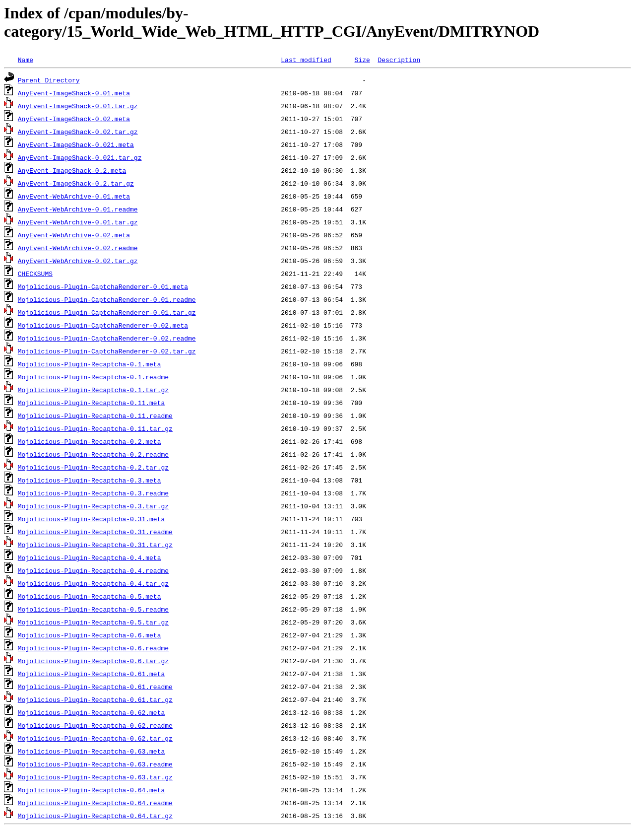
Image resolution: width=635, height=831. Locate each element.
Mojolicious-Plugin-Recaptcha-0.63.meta (91, 751)
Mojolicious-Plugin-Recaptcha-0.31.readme (95, 531)
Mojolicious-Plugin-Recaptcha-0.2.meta (89, 441)
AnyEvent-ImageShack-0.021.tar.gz (80, 157)
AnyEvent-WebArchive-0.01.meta (74, 196)
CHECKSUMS (35, 273)
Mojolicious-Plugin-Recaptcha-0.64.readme (95, 802)
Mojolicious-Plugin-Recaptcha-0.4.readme (93, 570)
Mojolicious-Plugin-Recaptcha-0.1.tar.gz (93, 389)
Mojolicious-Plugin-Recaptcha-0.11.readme (95, 415)
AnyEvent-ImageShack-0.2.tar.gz (76, 183)
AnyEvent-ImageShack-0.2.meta (72, 170)
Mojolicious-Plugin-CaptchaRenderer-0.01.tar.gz (107, 312)
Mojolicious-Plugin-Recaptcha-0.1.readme (93, 376)
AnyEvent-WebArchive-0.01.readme (78, 209)
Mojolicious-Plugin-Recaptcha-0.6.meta (89, 634)
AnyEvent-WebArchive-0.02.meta (74, 234)
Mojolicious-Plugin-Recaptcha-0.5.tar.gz (93, 622)
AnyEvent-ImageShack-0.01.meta (74, 92)
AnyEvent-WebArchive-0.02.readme (78, 247)
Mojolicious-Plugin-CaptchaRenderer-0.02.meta (103, 325)
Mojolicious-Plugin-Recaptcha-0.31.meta (91, 518)
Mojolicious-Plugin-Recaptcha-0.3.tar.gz (93, 505)
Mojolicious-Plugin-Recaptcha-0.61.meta (91, 673)
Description (399, 59)
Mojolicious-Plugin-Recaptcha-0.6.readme (93, 647)
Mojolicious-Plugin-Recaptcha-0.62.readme (95, 725)
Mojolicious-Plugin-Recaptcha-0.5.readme (93, 609)
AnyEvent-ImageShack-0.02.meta (74, 118)
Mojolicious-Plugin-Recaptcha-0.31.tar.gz (95, 544)
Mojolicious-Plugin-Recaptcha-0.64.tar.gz (95, 815)
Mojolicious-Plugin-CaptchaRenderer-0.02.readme (107, 338)
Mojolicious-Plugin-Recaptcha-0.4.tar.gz (93, 583)
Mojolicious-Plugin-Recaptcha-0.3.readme (93, 492)
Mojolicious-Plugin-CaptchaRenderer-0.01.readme (107, 299)
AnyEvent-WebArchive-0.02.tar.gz (78, 260)
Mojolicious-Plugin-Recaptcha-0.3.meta (89, 480)
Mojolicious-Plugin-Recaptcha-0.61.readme (95, 686)
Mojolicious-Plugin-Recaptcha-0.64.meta (91, 789)
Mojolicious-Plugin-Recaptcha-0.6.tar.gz (93, 660)
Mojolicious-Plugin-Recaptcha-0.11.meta (91, 402)
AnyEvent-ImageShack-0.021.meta (76, 144)
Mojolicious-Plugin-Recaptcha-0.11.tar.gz (95, 428)
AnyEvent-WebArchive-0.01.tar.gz (78, 221)
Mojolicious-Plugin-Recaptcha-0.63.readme (95, 764)
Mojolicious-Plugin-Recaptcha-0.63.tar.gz (95, 776)
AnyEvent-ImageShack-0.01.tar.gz (78, 105)
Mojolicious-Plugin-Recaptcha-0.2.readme (93, 454)
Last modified (306, 59)
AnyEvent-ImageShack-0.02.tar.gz (78, 131)
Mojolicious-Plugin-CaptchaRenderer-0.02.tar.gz (107, 350)
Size (362, 59)
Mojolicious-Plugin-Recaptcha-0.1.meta (89, 363)
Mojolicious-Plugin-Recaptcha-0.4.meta (89, 557)
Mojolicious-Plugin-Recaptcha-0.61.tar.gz (95, 699)
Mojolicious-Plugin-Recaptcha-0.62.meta (91, 712)
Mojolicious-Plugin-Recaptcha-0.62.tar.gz (95, 738)
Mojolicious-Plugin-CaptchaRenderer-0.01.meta (103, 286)
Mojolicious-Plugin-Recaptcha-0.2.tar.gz (93, 467)
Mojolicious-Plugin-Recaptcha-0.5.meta (89, 596)
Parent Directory (49, 79)
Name (25, 59)
